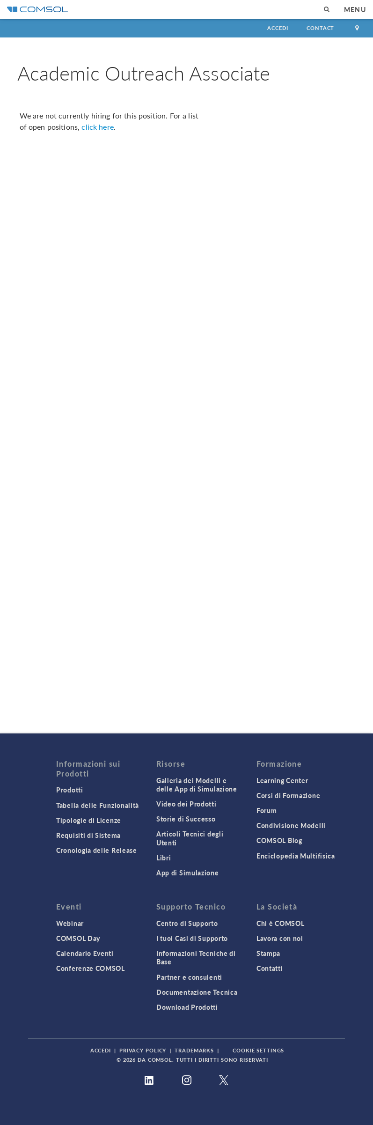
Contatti (269, 968)
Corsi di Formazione (288, 795)
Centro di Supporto (187, 923)
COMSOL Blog (279, 840)
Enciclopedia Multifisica (295, 855)
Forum (266, 810)
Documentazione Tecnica (196, 992)
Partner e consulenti (189, 977)
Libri (163, 857)
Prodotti (69, 789)
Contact (320, 27)
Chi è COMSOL (280, 923)
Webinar (70, 923)
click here (97, 126)
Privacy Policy (142, 1050)
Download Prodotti (187, 1007)
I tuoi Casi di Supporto (192, 938)
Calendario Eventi (85, 953)
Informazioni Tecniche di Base (196, 957)
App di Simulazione (187, 872)
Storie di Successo (186, 818)
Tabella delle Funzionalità (97, 805)
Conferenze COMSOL (90, 968)
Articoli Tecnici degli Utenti (189, 838)
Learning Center (282, 780)
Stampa (268, 953)
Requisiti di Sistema (88, 835)
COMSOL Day (78, 938)
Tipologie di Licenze (88, 820)
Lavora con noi (279, 938)
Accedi (277, 27)
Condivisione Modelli (291, 825)
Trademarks (194, 1050)
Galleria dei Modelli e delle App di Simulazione (196, 784)
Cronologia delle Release (96, 850)
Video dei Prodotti (186, 803)
